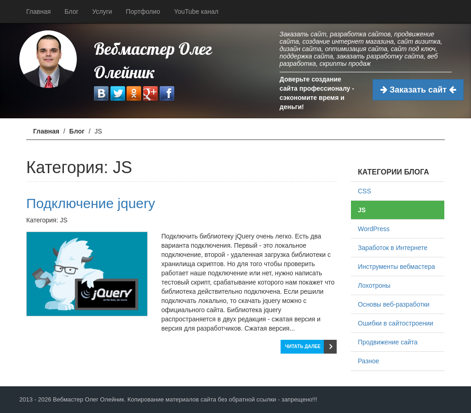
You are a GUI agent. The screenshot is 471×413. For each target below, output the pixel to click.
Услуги (102, 11)
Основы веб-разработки (394, 304)
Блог (71, 11)
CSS (364, 191)
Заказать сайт (418, 89)
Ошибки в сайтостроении (395, 323)
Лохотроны (374, 285)
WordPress (374, 229)
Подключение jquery (90, 203)
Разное (368, 361)
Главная (38, 11)
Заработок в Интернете (392, 247)
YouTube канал (196, 11)
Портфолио (143, 11)
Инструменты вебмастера (396, 266)
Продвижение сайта (388, 342)
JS (362, 210)
